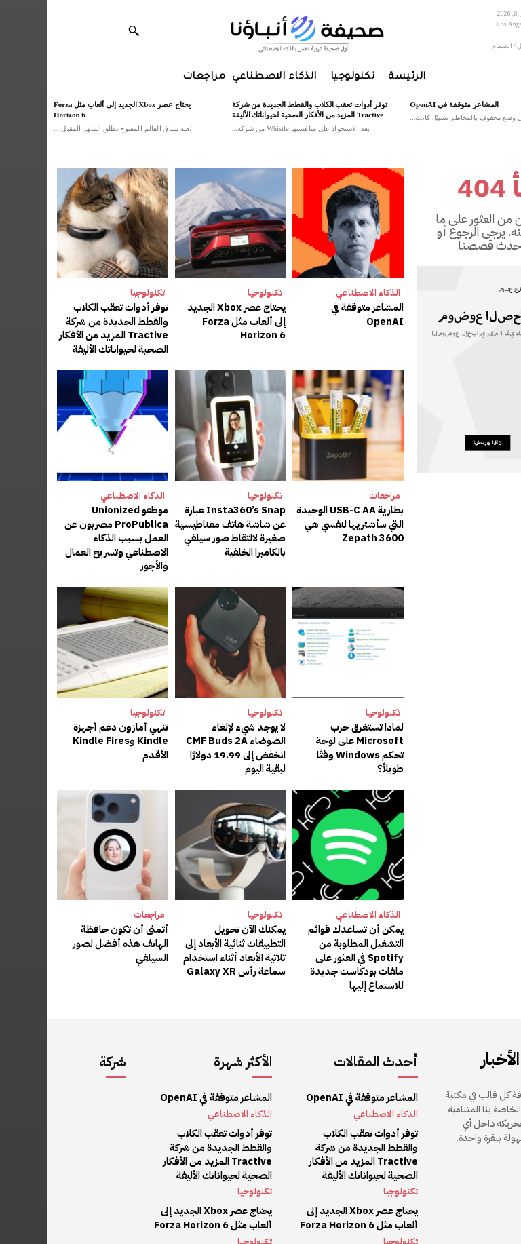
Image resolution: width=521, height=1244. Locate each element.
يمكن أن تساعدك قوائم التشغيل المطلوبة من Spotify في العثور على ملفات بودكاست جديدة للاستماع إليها (311, 933)
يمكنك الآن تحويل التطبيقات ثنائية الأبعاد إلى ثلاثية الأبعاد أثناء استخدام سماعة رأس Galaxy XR (185, 927)
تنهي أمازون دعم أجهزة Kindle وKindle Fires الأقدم (74, 734)
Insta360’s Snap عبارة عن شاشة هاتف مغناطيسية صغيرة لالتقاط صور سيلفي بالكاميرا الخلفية (186, 527)
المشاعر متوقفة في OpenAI (407, 104)
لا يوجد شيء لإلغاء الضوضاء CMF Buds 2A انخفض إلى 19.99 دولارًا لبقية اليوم (184, 734)
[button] (87, 30)
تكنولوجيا (218, 292)
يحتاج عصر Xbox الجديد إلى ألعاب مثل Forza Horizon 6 (185, 320)
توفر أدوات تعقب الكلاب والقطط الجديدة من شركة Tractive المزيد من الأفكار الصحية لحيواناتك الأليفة (68, 327)
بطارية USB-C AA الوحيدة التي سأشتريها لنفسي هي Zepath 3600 (304, 520)
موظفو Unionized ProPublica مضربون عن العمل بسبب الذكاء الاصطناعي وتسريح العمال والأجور (71, 533)
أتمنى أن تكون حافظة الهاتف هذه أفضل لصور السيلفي (66, 914)
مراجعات (337, 492)
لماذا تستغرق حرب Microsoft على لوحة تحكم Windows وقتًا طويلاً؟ (302, 734)
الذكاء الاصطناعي (321, 292)
